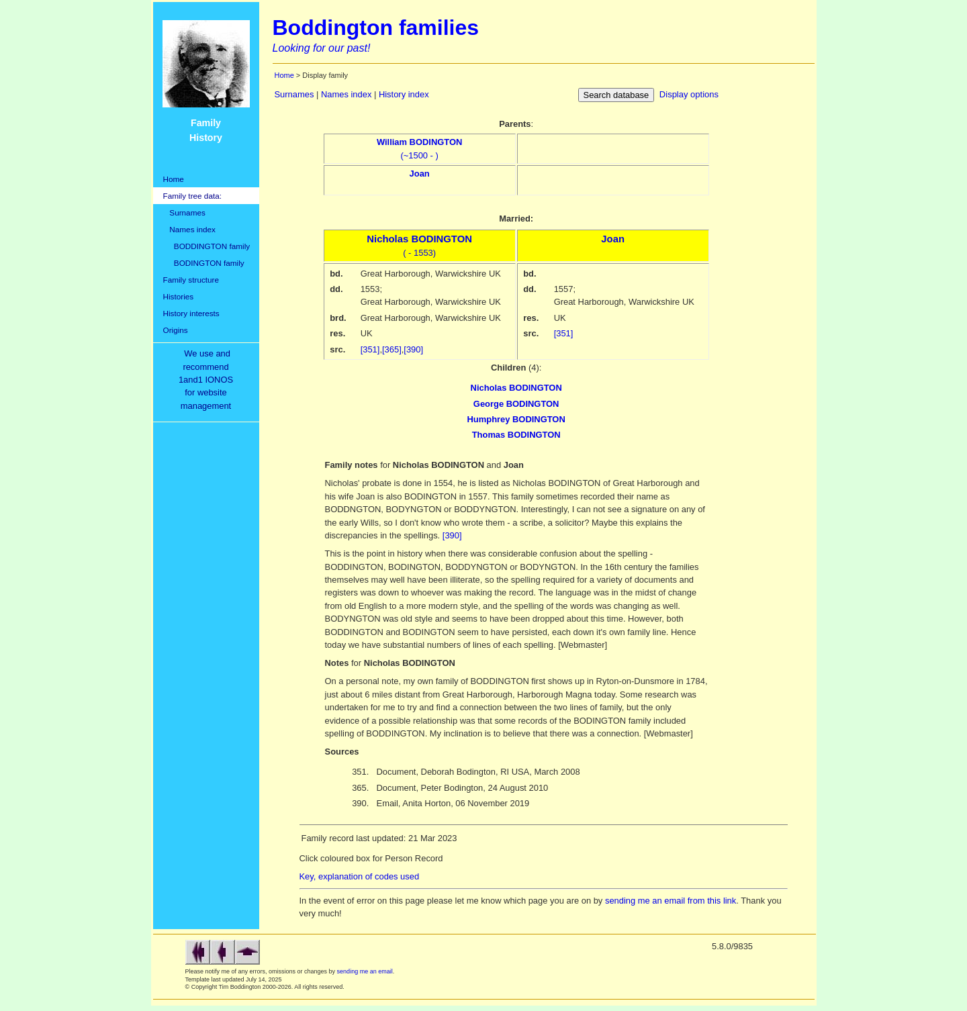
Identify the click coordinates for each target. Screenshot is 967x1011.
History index (404, 94)
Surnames (184, 212)
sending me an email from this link (670, 901)
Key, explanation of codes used (360, 876)
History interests (191, 313)
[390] (413, 349)
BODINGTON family (203, 262)
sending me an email (365, 971)
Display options (689, 94)
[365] (392, 349)
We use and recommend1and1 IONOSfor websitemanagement (208, 379)
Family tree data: (192, 195)
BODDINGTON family (206, 246)
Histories (178, 296)
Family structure (191, 279)
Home (173, 179)
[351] (370, 349)
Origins (175, 330)
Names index (189, 229)
